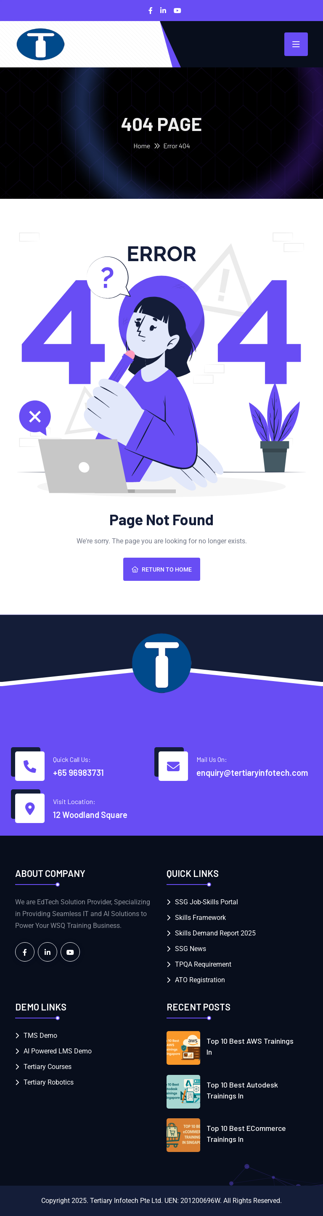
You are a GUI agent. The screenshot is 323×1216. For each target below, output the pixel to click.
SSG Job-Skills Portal (206, 902)
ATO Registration (200, 980)
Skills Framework (200, 918)
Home (141, 146)
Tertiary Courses (47, 1067)
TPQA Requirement (203, 964)
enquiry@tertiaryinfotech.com (252, 772)
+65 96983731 (78, 772)
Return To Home (162, 569)
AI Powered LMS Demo (58, 1051)
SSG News (190, 949)
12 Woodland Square (90, 815)
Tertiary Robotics (49, 1082)
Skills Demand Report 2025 (215, 933)
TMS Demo (40, 1036)
